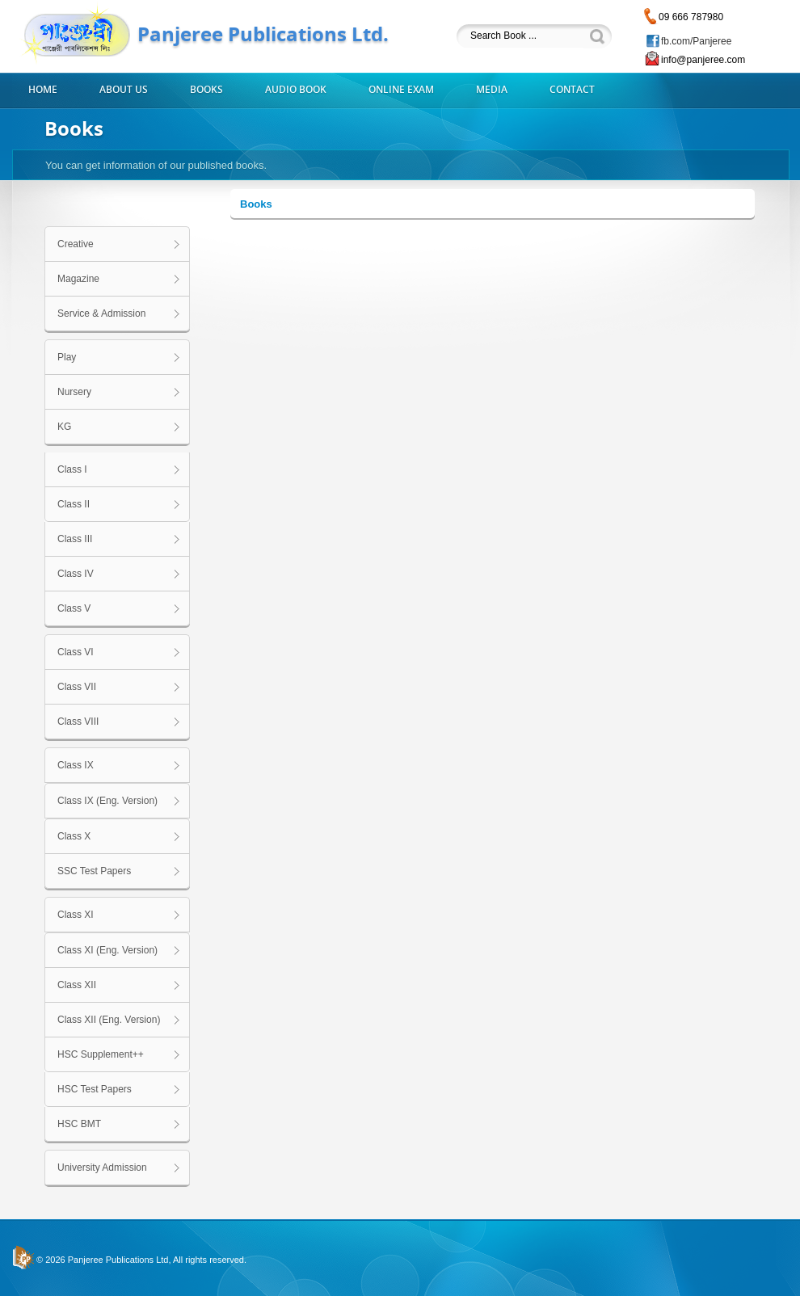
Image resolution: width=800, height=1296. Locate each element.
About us (123, 89)
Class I (72, 469)
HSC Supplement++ (100, 1054)
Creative (75, 244)
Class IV (75, 573)
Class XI (75, 914)
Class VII (76, 686)
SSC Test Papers (94, 871)
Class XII (76, 985)
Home (42, 89)
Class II (73, 504)
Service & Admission (101, 313)
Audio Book (295, 89)
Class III (74, 539)
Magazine (78, 278)
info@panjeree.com (703, 59)
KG (64, 426)
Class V (74, 608)
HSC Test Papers (94, 1089)
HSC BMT (79, 1124)
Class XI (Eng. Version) (107, 950)
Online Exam (401, 89)
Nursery (74, 392)
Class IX (75, 765)
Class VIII (78, 721)
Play (66, 357)
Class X (74, 836)
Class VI (75, 652)
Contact (572, 89)
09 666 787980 (691, 17)
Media (491, 89)
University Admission (102, 1167)
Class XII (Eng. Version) (108, 1019)
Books (206, 89)
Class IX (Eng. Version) (107, 800)
